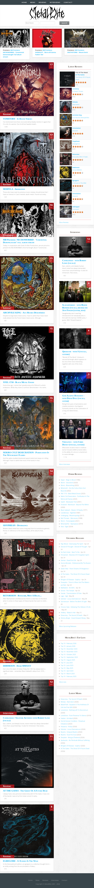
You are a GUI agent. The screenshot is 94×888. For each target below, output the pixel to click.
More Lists (62, 682)
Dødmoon (75, 167)
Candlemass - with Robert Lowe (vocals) (74, 261)
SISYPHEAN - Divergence (15, 525)
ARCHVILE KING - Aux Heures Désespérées (24, 312)
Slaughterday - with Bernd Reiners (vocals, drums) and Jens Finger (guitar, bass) (75, 308)
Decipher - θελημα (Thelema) (70, 737)
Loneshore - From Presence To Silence (73, 715)
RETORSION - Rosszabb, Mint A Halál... (22, 595)
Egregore (75, 180)
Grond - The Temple (67, 591)
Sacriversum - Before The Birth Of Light (74, 601)
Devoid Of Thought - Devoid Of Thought (74, 547)
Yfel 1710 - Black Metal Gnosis (71, 493)
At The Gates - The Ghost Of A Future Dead (75, 574)
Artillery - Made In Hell (68, 612)
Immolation (76, 128)
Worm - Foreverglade (68, 521)
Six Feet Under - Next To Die (70, 552)
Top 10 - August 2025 (68, 660)
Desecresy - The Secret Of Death (71, 615)
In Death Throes (77, 91)
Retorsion (75, 154)
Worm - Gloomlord (67, 483)
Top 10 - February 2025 (68, 676)
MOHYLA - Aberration (14, 189)
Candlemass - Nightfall (68, 513)
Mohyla (75, 102)
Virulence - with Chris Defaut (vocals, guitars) (73, 443)
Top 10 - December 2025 (69, 649)
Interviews (55, 2)
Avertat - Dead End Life (68, 560)
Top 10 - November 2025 (69, 652)
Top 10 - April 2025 (67, 671)
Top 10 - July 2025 (67, 663)
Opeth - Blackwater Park (69, 502)
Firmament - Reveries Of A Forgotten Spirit (75, 555)
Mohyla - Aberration (67, 702)
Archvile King (77, 115)
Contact (68, 2)
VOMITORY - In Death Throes (17, 119)
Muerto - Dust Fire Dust (68, 735)
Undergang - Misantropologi (70, 515)
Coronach (75, 209)
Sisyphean (76, 141)
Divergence (76, 144)
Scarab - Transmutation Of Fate (71, 593)
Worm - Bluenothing (67, 485)
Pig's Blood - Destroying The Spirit (72, 544)
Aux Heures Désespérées (80, 117)
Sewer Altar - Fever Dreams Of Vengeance (75, 569)
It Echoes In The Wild (79, 183)
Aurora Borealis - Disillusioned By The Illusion (76, 563)
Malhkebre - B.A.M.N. (68, 588)
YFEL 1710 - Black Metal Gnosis (18, 382)
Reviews (42, 2)
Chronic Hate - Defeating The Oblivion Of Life (76, 607)
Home (24, 2)
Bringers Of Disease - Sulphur (70, 580)
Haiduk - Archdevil (67, 718)
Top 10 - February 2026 (68, 643)
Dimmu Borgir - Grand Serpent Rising (73, 618)
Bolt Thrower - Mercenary (69, 518)
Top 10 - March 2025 (68, 674)
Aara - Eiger (64, 526)
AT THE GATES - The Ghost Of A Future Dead (25, 790)
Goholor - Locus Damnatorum (71, 599)
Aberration (75, 104)
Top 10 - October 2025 (68, 654)
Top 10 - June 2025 (67, 665)
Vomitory (75, 89)
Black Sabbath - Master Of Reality (72, 510)
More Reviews (63, 222)
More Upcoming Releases (67, 626)
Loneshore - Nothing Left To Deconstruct (74, 710)
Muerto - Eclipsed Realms (69, 732)
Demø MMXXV (77, 170)
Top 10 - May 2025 (67, 668)
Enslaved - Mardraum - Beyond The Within (75, 505)
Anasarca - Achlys (66, 726)
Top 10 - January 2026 (68, 646)
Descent (75, 131)
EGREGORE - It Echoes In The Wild (20, 861)
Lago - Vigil (64, 596)
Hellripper (76, 207)
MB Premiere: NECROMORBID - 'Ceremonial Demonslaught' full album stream (25, 241)
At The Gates (79, 75)
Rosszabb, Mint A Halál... (80, 157)
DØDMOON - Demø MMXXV (17, 666)
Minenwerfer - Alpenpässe (69, 524)
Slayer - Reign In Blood (68, 480)
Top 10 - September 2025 (69, 657)
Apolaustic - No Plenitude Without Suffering (75, 740)
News (32, 2)
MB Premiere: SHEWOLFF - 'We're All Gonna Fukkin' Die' (45, 52)
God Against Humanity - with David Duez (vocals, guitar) (73, 398)
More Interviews (64, 464)
